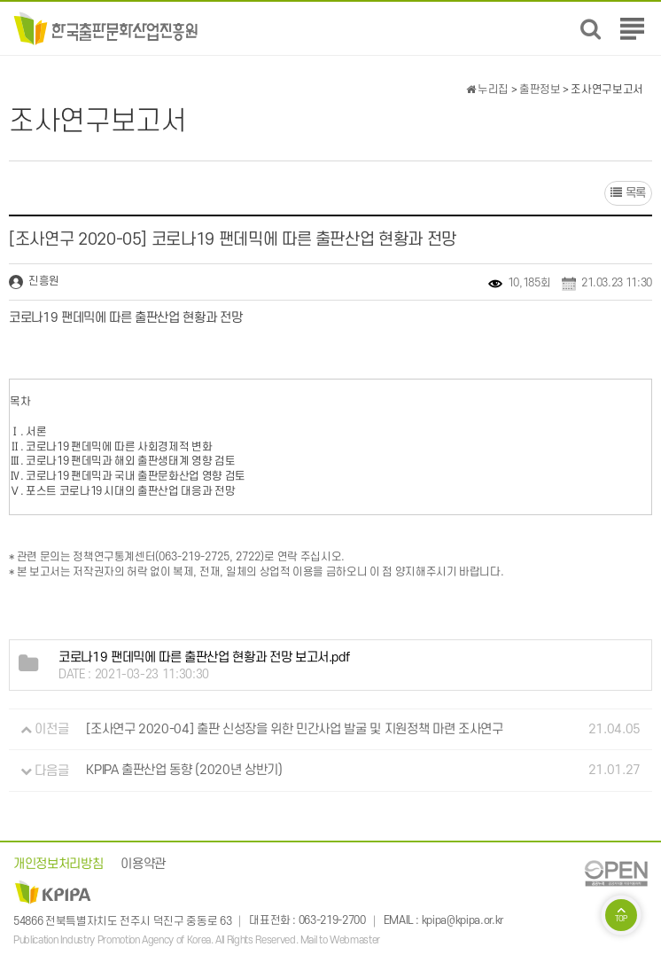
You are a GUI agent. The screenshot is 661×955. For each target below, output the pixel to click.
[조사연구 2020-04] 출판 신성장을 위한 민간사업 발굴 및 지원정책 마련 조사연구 (294, 729)
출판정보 (540, 89)
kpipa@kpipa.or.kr (462, 921)
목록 (628, 193)
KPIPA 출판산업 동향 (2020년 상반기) (184, 771)
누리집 (487, 89)
